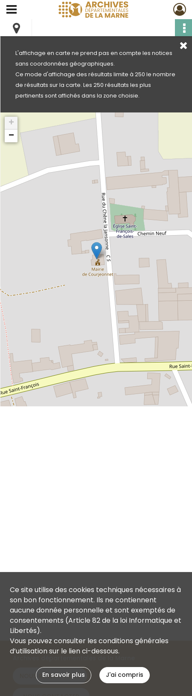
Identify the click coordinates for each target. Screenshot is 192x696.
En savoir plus (63, 674)
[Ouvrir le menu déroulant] (11, 10)
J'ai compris (124, 674)
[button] (96, 250)
